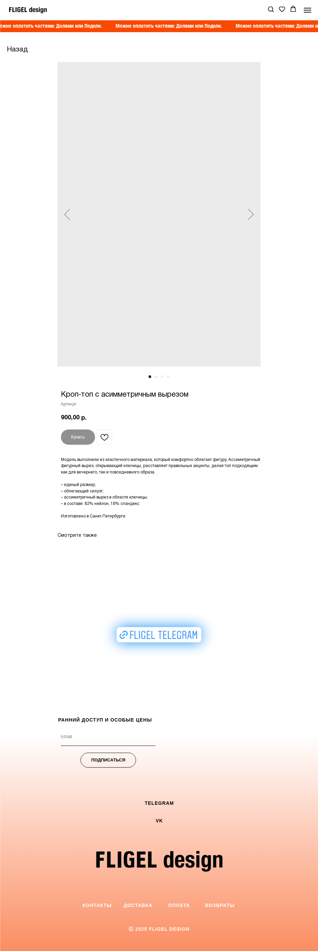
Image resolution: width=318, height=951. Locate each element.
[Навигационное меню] (307, 10)
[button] (271, 9)
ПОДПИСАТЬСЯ (108, 759)
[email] (108, 737)
